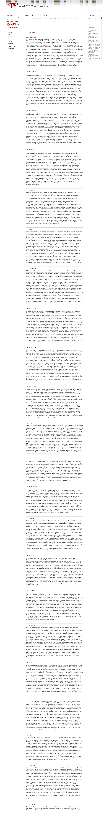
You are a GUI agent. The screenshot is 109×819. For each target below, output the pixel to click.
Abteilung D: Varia (12, 48)
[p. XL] (28, 555)
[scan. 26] (33, 32)
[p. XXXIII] (29, 308)
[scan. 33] (34, 308)
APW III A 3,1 (10, 30)
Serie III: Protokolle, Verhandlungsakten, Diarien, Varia (13, 24)
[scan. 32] (34, 268)
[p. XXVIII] (29, 110)
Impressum (50, 10)
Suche (9, 10)
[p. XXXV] (29, 386)
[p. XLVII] (29, 804)
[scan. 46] (33, 765)
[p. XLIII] (29, 662)
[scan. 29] (33, 149)
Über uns (39, 10)
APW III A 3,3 (10, 34)
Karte (34, 10)
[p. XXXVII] (29, 459)
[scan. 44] (33, 698)
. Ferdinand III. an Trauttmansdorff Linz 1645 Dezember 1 (93, 37)
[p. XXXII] (29, 268)
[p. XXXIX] (29, 518)
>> (58, 21)
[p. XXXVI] (29, 423)
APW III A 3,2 (10, 32)
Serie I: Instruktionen (12, 19)
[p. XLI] (28, 590)
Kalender (15, 10)
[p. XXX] (29, 190)
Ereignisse (21, 10)
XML (32, 26)
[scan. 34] (34, 347)
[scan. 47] (34, 804)
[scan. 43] (33, 662)
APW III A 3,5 (10, 38)
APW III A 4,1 (10, 40)
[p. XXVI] (29, 32)
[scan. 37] (34, 459)
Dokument (36, 15)
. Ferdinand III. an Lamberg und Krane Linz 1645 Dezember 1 (94, 41)
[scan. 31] (33, 229)
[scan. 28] (34, 110)
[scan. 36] (34, 423)
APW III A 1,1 (10, 29)
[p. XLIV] (29, 698)
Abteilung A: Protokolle (13, 27)
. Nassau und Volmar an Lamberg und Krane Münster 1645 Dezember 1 (93, 51)
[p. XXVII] (29, 71)
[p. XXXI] (29, 229)
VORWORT (90, 20)
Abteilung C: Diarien (12, 46)
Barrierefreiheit (70, 10)
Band (45, 15)
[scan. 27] (34, 71)
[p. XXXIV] (29, 347)
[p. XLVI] (29, 765)
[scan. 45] (33, 735)
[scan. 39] (34, 518)
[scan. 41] (33, 590)
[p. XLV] (29, 735)
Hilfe (45, 10)
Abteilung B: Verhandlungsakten (12, 44)
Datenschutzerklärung (59, 10)
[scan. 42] (33, 625)
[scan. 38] (35, 486)
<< (51, 21)
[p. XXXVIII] (29, 486)
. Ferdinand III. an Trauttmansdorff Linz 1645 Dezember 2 (93, 55)
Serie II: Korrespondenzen (13, 21)
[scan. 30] (33, 190)
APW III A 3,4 (10, 36)
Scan (28, 26)
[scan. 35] (34, 386)
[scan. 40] (32, 555)
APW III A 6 (10, 41)
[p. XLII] (29, 625)
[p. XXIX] (29, 149)
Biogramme (28, 10)
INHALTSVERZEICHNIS (92, 18)
